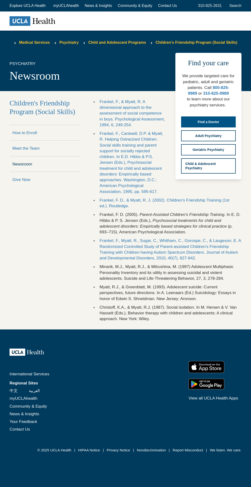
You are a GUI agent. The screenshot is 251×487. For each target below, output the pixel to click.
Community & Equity (135, 6)
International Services (29, 374)
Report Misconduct (188, 450)
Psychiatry (69, 42)
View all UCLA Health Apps (213, 398)
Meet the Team (26, 148)
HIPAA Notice (89, 450)
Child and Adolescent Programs (117, 42)
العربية (34, 390)
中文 (14, 390)
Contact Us (167, 6)
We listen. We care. (225, 450)
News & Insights (98, 6)
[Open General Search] (234, 5)
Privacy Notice (118, 450)
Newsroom (22, 164)
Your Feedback (23, 421)
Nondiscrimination (151, 450)
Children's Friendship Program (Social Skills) (196, 42)
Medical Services (34, 42)
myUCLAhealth (66, 6)
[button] (28, 5)
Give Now (21, 179)
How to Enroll (24, 132)
